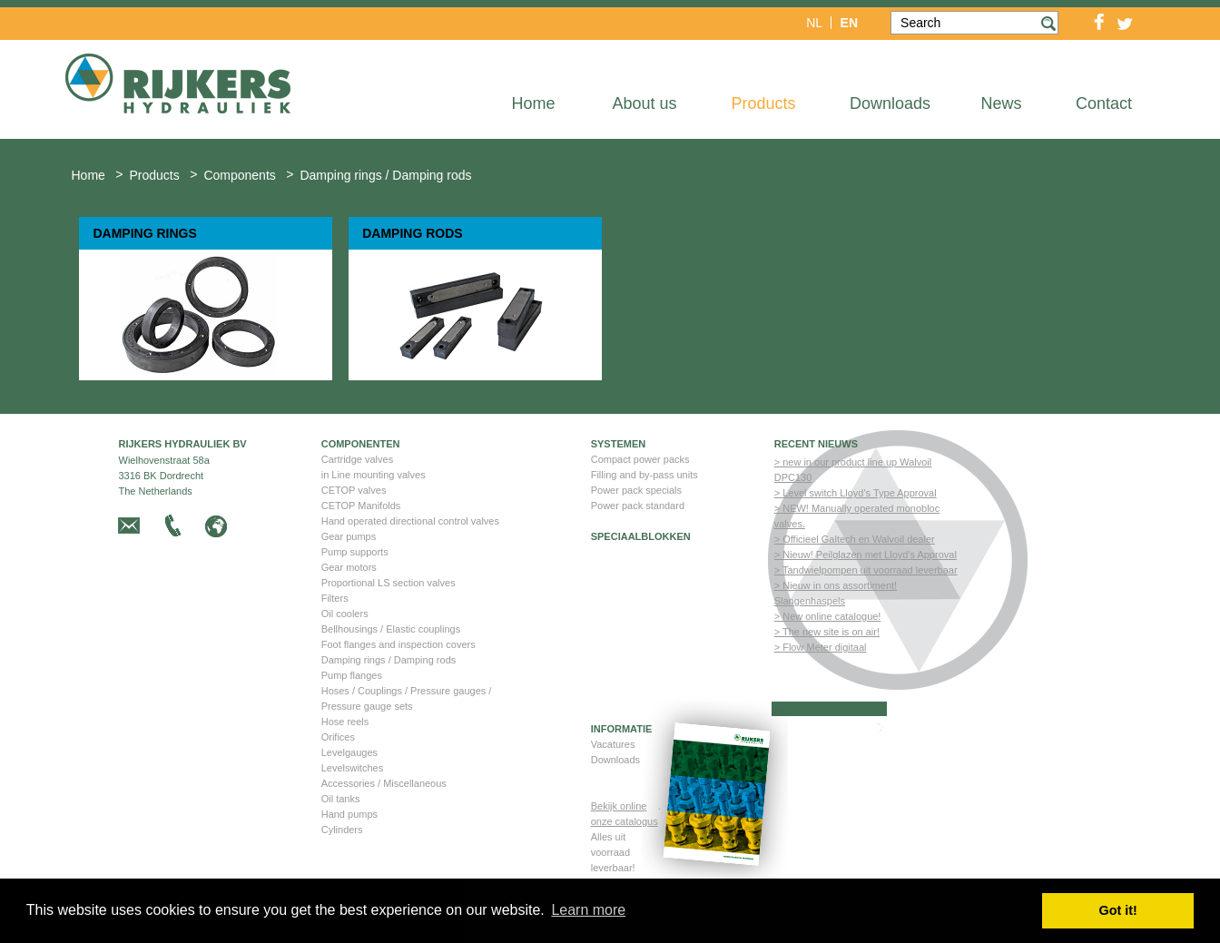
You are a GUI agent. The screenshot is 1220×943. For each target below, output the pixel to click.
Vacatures (613, 744)
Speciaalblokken (641, 537)
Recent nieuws (816, 444)
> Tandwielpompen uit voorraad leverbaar (866, 570)
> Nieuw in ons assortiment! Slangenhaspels (835, 593)
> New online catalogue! (827, 616)
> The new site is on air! (827, 631)
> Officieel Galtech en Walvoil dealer (854, 539)
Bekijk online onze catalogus (624, 814)
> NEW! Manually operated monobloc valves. (857, 516)
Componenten (360, 444)
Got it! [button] (1118, 910)
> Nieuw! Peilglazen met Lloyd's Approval (865, 554)
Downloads (615, 759)
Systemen (618, 444)
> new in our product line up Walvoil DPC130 (853, 470)
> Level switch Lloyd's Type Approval (855, 492)
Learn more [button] (588, 910)
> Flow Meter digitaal (820, 647)
